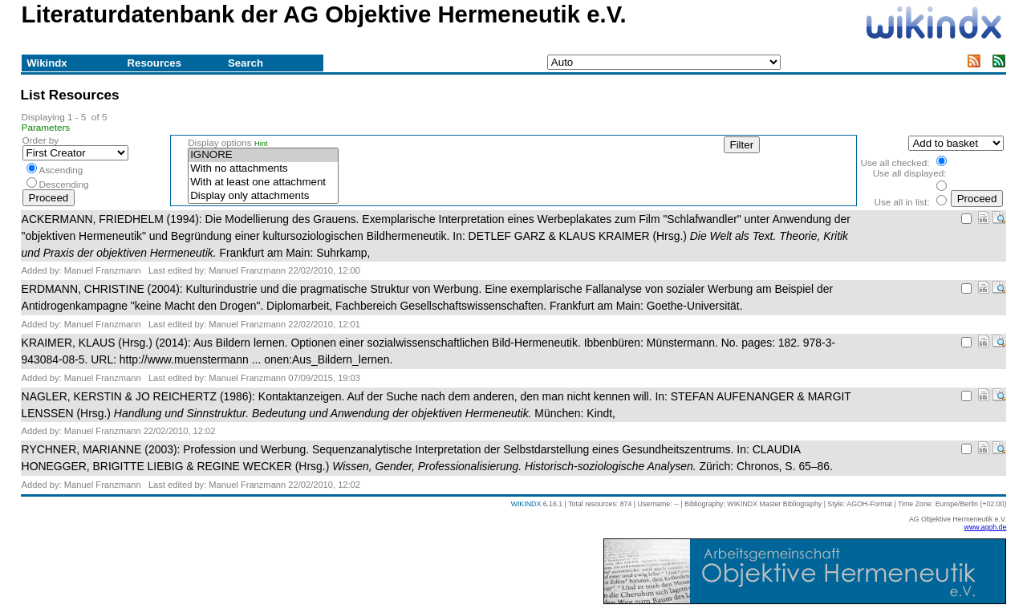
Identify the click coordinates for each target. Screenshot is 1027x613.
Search (245, 63)
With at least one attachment (263, 182)
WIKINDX (526, 504)
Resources (154, 63)
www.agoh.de (985, 527)
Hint (261, 144)
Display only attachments (263, 196)
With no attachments (263, 169)
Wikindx (46, 63)
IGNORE (263, 155)
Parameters (46, 127)
